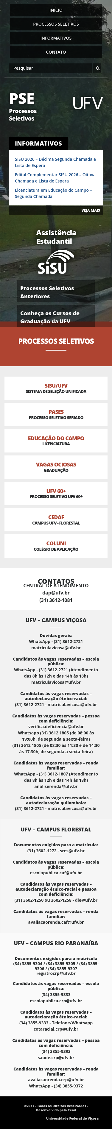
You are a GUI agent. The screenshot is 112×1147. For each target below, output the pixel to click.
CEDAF (56, 520)
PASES (56, 414)
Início (56, 10)
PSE (30, 105)
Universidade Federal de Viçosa (72, 1118)
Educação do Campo (56, 441)
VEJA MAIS (91, 210)
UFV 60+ (56, 493)
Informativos (56, 38)
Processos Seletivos (56, 24)
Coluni (56, 546)
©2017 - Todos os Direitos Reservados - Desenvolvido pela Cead (56, 1108)
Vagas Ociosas (56, 467)
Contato (56, 52)
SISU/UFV (56, 388)
